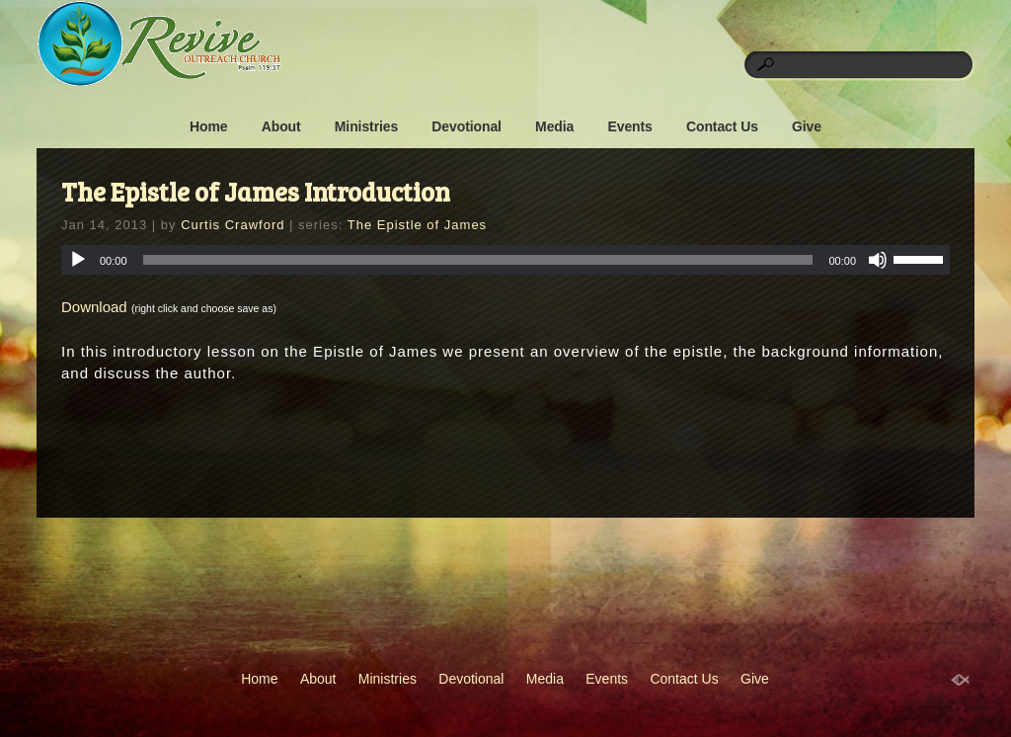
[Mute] (878, 260)
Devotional (466, 126)
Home (209, 126)
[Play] (78, 260)
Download (94, 306)
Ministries (366, 126)
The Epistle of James (417, 224)
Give (806, 126)
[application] (505, 260)
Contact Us (722, 126)
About (281, 126)
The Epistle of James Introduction (255, 191)
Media (554, 126)
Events (629, 126)
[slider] (478, 260)
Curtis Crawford (232, 224)
